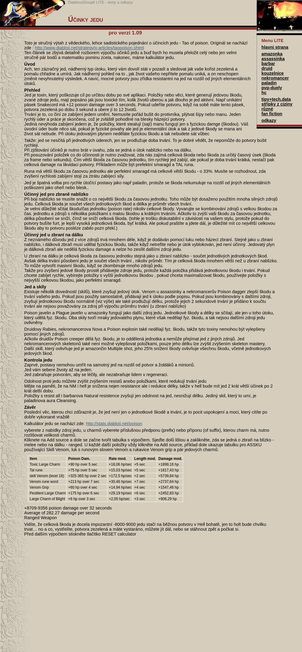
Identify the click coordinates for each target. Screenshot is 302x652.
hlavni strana (274, 47)
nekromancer (275, 78)
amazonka (272, 53)
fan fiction (271, 113)
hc (264, 92)
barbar (268, 63)
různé (267, 108)
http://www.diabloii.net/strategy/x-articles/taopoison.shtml (89, 47)
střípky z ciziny (276, 104)
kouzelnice (272, 73)
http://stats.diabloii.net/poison (114, 423)
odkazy (268, 120)
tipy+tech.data (276, 99)
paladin (269, 82)
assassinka (273, 58)
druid (266, 68)
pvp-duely (271, 87)
